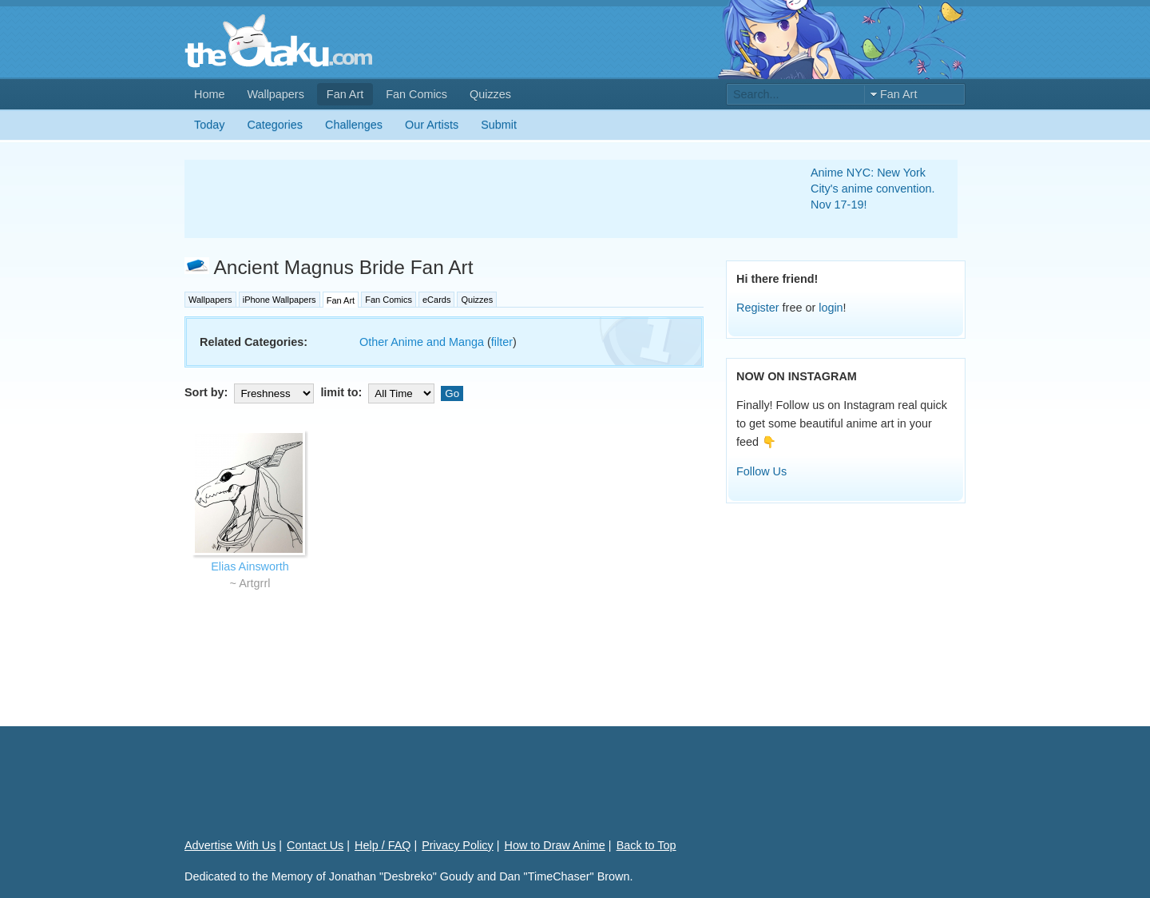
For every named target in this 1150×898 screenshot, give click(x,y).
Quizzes (490, 94)
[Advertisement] (478, 199)
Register (757, 307)
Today (209, 124)
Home (209, 94)
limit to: (379, 392)
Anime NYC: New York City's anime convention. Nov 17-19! (873, 188)
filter (502, 342)
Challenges (354, 124)
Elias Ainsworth (250, 566)
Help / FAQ (382, 845)
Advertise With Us (230, 845)
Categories (275, 124)
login (831, 307)
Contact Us (315, 845)
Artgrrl (254, 583)
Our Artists (431, 124)
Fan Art (345, 94)
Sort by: (250, 392)
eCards (436, 299)
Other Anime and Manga (421, 342)
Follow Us (761, 471)
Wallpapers (275, 94)
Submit (499, 124)
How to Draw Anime (555, 845)
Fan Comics (416, 94)
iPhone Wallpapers (279, 299)
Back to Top (646, 845)
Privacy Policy (458, 845)
